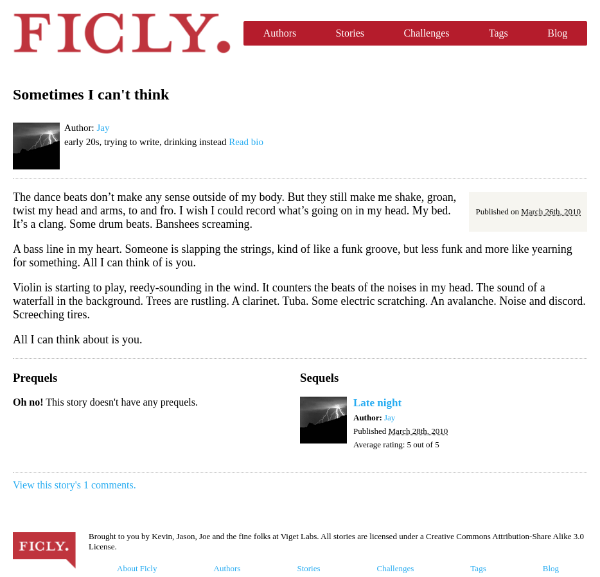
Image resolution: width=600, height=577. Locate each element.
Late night (377, 403)
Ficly (122, 33)
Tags (498, 33)
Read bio (246, 142)
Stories (350, 33)
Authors (280, 33)
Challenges (426, 33)
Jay (102, 128)
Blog (557, 33)
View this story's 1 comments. (74, 484)
